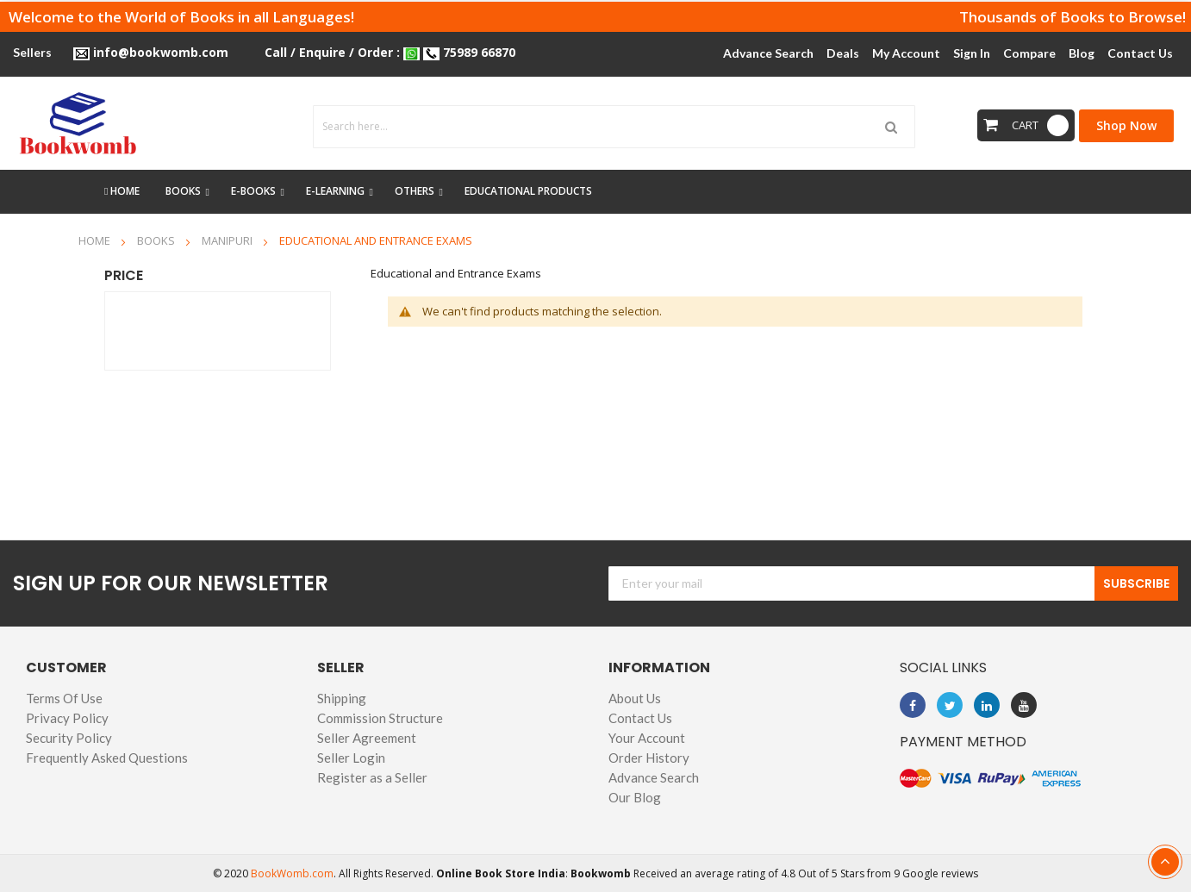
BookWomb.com (292, 873)
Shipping (341, 698)
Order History (648, 757)
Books (157, 240)
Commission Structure (380, 718)
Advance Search (653, 777)
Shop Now (1126, 125)
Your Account (646, 737)
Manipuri (228, 240)
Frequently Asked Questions (107, 757)
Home (95, 240)
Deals (842, 53)
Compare (1029, 53)
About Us (634, 698)
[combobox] (614, 126)
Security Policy (69, 737)
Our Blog (634, 797)
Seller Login (351, 757)
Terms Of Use (64, 698)
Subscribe (1136, 583)
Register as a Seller (372, 777)
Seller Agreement (366, 737)
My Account (906, 53)
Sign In (971, 53)
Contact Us (640, 718)
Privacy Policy (67, 718)
